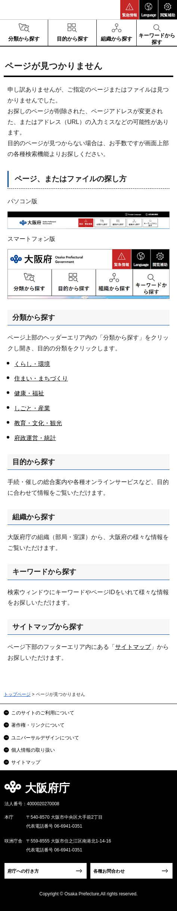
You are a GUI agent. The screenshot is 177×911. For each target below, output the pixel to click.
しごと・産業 (32, 408)
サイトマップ (133, 647)
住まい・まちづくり (41, 378)
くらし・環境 (32, 364)
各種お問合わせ (109, 871)
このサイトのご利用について (42, 713)
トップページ (17, 694)
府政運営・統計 (35, 438)
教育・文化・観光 (38, 423)
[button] (129, 9)
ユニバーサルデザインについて (45, 737)
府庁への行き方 (23, 871)
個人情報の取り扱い (33, 750)
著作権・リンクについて (38, 725)
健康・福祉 (29, 393)
